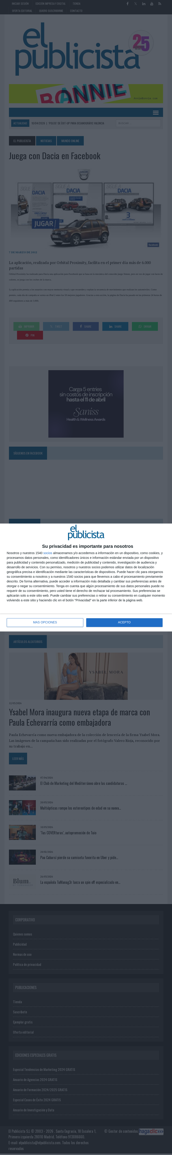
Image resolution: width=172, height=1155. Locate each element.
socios (47, 553)
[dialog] (86, 577)
